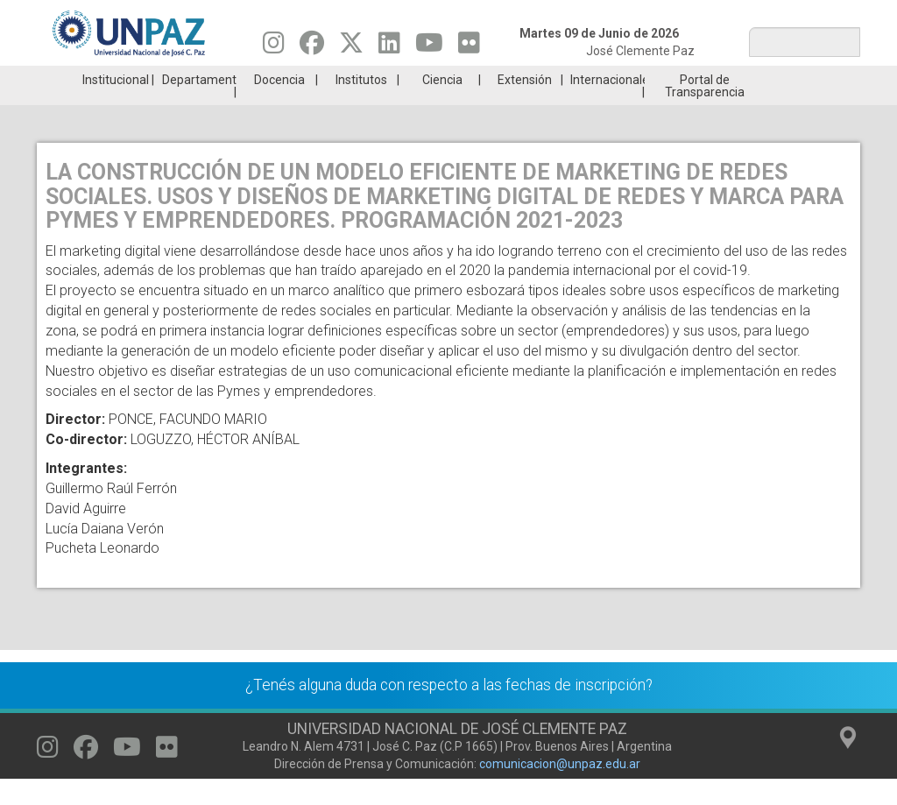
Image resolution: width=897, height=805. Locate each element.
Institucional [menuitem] (115, 106)
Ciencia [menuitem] (442, 106)
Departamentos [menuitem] (199, 106)
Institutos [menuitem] (361, 106)
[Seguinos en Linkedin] (389, 47)
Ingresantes (379, 79)
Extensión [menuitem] (525, 106)
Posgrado (790, 79)
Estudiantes (516, 79)
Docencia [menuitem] (279, 106)
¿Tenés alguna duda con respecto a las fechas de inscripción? (449, 711)
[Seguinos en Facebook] (312, 47)
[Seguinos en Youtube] (429, 47)
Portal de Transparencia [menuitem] (705, 112)
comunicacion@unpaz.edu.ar (559, 790)
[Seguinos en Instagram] (274, 47)
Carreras (105, 79)
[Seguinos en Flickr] (469, 47)
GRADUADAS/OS (654, 79)
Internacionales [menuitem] (607, 106)
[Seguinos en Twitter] (351, 47)
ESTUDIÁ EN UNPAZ (242, 79)
